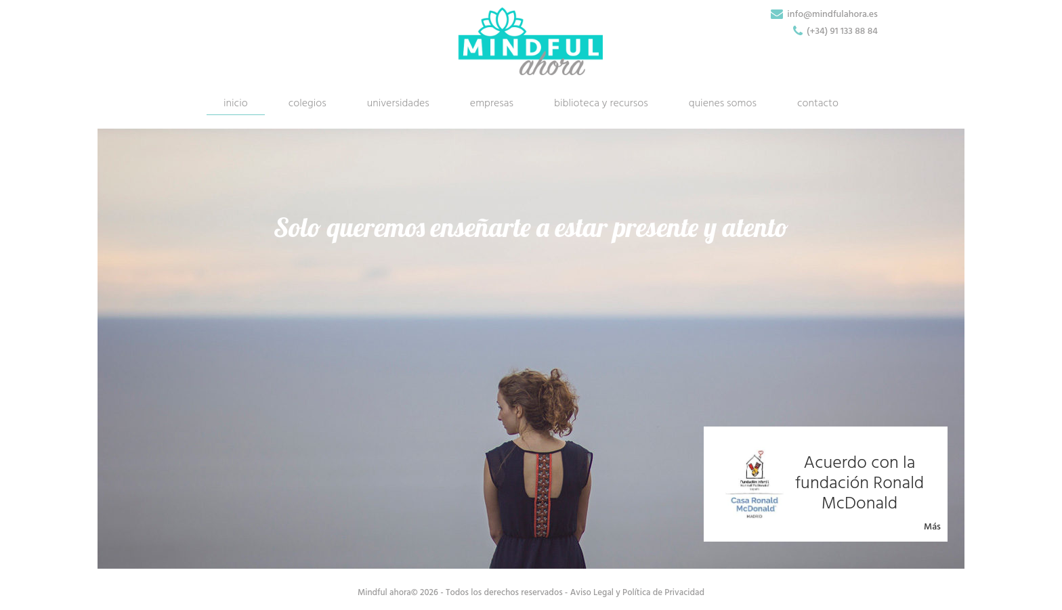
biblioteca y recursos (601, 103)
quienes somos (723, 103)
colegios (307, 103)
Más (932, 527)
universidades (398, 103)
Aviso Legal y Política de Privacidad (637, 593)
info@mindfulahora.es (832, 14)
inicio (236, 103)
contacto (817, 103)
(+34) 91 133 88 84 (842, 31)
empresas (491, 103)
